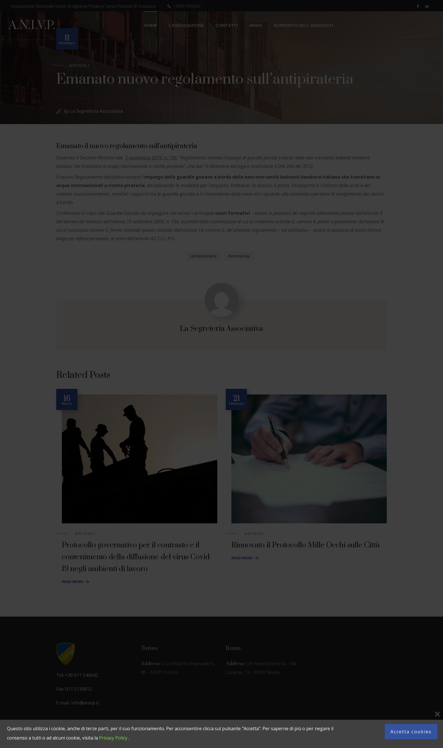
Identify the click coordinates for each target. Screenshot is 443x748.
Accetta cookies (411, 732)
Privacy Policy (113, 738)
